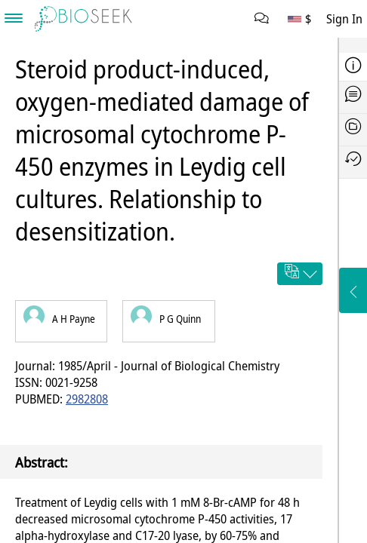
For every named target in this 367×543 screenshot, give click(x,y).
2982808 (87, 399)
